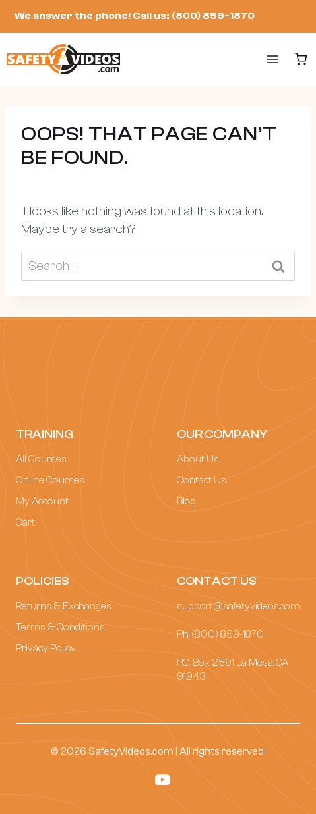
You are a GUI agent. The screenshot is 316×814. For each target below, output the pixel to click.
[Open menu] (259, 59)
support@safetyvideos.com (238, 606)
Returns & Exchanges (63, 606)
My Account (42, 501)
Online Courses (50, 480)
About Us (198, 459)
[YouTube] (162, 780)
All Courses (41, 459)
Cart (25, 522)
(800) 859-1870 (227, 634)
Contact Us (201, 480)
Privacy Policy (46, 648)
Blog (186, 501)
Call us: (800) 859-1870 (194, 16)
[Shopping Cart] (301, 59)
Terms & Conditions (60, 627)
